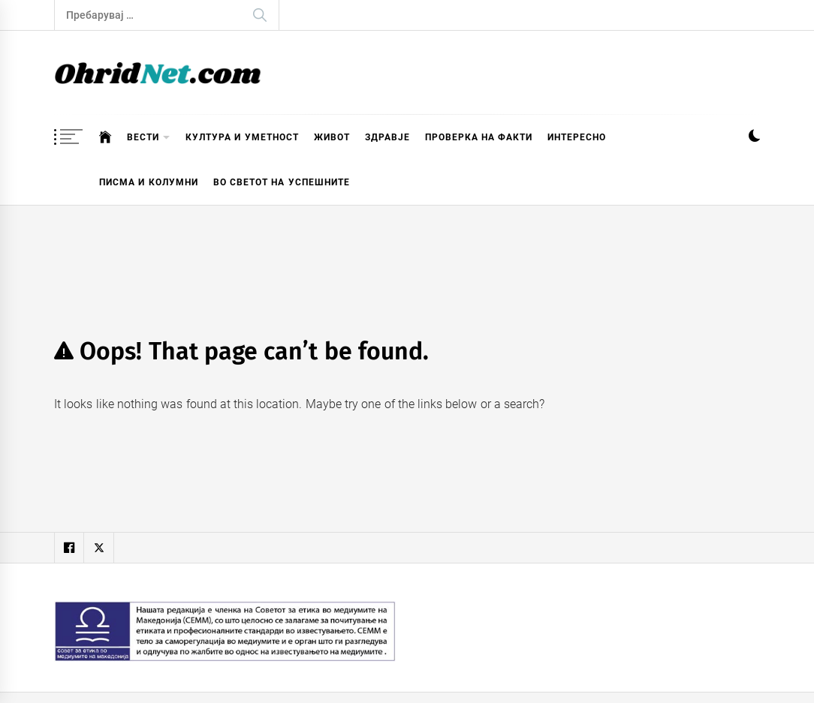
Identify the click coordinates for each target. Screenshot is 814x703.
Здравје (387, 137)
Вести (148, 138)
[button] (754, 138)
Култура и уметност (242, 137)
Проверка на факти (479, 137)
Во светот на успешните (281, 182)
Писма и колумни (148, 182)
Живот (332, 137)
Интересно (576, 137)
